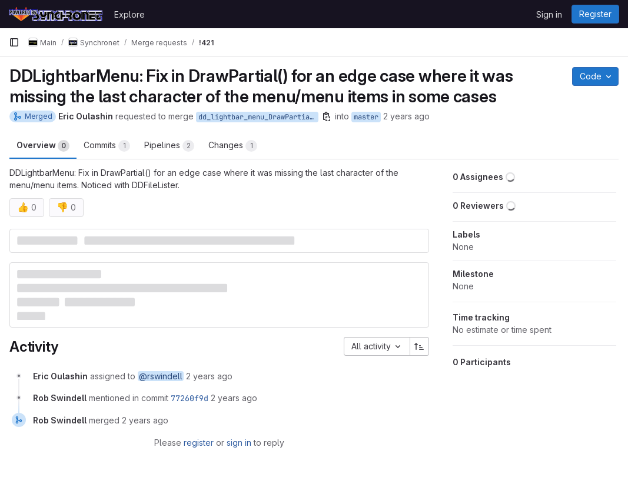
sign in (239, 443)
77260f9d (189, 398)
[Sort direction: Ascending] (419, 346)
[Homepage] (55, 14)
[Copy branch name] (327, 116)
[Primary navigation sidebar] (14, 42)
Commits (107, 146)
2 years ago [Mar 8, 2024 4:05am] (406, 116)
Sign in (549, 14)
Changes (232, 146)
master (366, 117)
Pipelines (169, 146)
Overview (42, 146)
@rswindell (160, 376)
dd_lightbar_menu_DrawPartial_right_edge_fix (258, 117)
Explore (129, 14)
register (199, 443)
